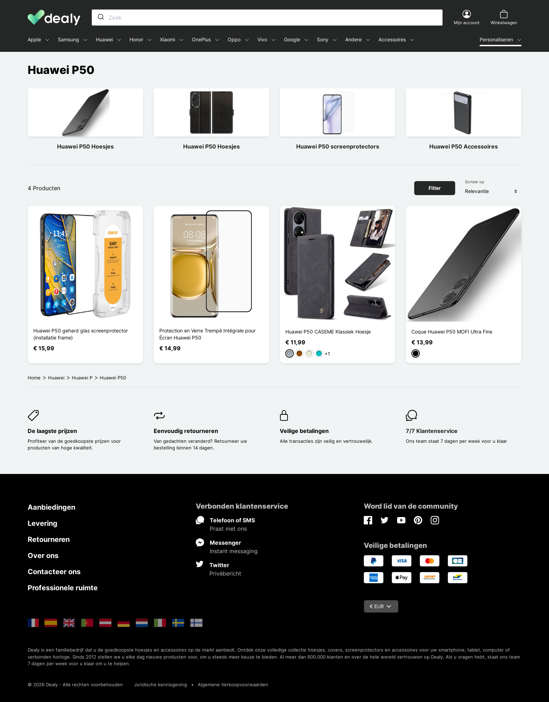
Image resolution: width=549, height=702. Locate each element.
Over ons (43, 555)
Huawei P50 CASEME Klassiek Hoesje (328, 332)
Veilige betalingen (304, 430)
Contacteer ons (54, 571)
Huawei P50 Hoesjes (85, 146)
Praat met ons (228, 528)
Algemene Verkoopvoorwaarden (233, 684)
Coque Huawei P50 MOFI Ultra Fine (451, 332)
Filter (435, 188)
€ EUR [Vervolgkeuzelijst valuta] (380, 606)
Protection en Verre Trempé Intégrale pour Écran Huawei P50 (207, 334)
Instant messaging (234, 551)
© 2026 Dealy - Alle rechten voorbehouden (75, 684)
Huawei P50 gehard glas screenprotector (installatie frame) (80, 334)
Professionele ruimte (63, 588)
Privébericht (225, 573)
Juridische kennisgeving (160, 684)
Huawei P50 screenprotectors (337, 146)
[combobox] (267, 17)
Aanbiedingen (51, 507)
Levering (42, 523)
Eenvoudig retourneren (186, 430)
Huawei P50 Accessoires (463, 146)
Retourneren (49, 539)
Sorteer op (474, 181)
